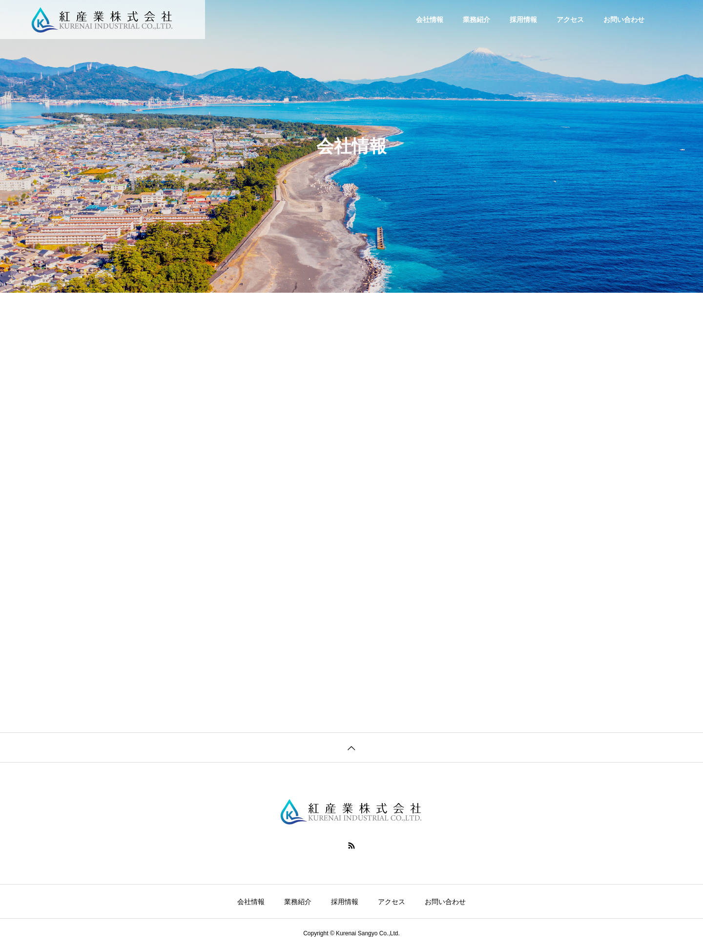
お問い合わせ (623, 19)
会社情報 (429, 19)
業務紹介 (476, 19)
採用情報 (523, 19)
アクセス (570, 19)
